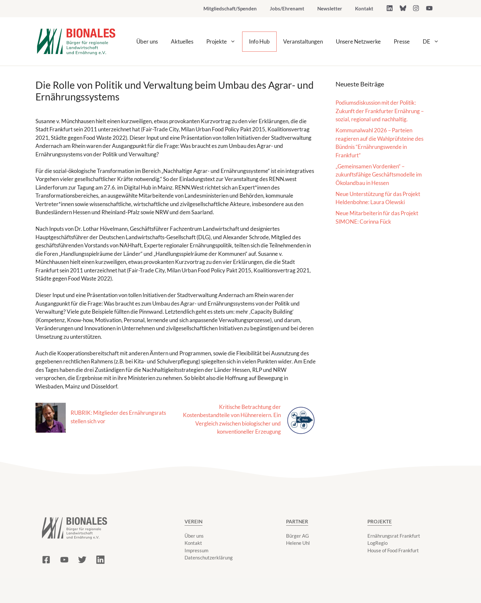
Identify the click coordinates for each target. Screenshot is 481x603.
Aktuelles (182, 41)
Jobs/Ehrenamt (287, 8)
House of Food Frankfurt (393, 550)
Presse (402, 41)
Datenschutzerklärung (209, 557)
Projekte (224, 41)
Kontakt (364, 8)
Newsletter (329, 8)
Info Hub (259, 41)
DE (434, 41)
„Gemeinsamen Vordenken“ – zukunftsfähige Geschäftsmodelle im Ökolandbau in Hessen (379, 174)
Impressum (196, 550)
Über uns (147, 41)
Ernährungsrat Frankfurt (393, 536)
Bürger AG (297, 536)
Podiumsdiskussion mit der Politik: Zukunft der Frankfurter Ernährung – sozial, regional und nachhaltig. (380, 111)
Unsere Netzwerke (358, 41)
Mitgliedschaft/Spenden (230, 8)
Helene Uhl (298, 543)
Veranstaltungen (303, 41)
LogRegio (377, 543)
